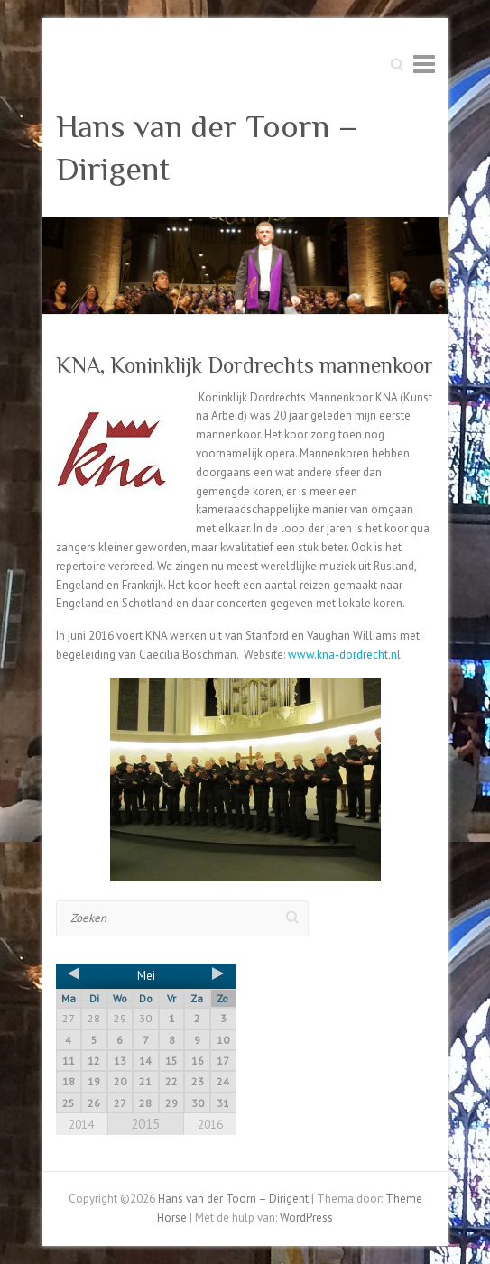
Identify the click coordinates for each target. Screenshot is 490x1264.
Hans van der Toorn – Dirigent (207, 147)
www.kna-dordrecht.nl (344, 654)
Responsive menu (424, 63)
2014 (81, 1124)
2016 (210, 1124)
